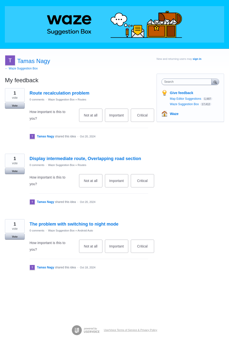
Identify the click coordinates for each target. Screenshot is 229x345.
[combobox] (187, 81)
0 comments (37, 99)
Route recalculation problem (59, 93)
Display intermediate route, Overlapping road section (85, 158)
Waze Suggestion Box (61, 99)
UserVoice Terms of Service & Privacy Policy (130, 330)
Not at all (93, 117)
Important (118, 117)
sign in (197, 58)
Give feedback (181, 93)
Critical (145, 117)
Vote (14, 105)
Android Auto (85, 230)
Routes (82, 99)
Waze (174, 114)
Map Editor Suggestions (186, 98)
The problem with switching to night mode (74, 224)
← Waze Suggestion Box (21, 68)
